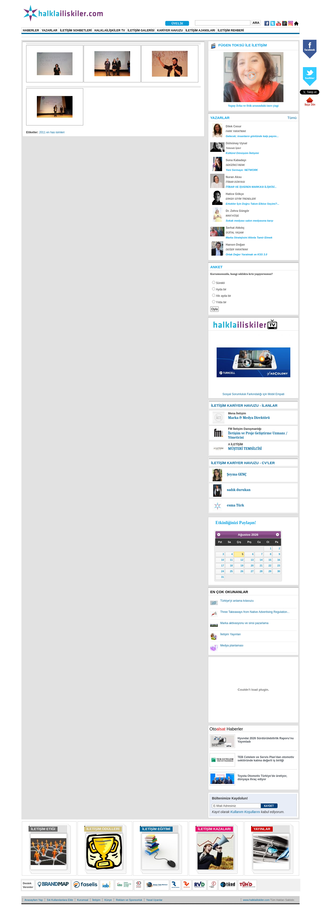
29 (269, 571)
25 (231, 571)
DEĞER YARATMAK (237, 249)
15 (269, 559)
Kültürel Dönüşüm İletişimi (242, 153)
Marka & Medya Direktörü (249, 418)
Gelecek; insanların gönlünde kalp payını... (252, 136)
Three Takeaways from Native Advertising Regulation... (254, 612)
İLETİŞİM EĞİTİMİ (156, 829)
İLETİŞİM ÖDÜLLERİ (103, 829)
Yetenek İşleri (233, 148)
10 (222, 559)
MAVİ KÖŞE (232, 215)
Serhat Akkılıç (235, 227)
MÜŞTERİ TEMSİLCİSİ (245, 449)
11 (231, 559)
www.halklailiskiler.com (256, 899)
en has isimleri (55, 132)
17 (222, 565)
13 (252, 559)
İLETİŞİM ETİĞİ (43, 829)
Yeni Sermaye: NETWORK (242, 170)
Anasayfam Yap (33, 899)
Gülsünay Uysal (236, 143)
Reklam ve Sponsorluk (129, 899)
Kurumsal (82, 899)
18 (231, 565)
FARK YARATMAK (236, 131)
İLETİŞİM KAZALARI (214, 829)
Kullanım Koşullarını (245, 812)
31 (222, 577)
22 (269, 565)
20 (252, 565)
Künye (108, 899)
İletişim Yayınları (230, 634)
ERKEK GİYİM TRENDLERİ (241, 199)
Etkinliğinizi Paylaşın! (235, 522)
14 (261, 559)
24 (222, 571)
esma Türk (235, 505)
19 (241, 565)
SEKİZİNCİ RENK (235, 165)
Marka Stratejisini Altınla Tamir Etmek (249, 237)
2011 (42, 132)
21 (261, 565)
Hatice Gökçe (235, 194)
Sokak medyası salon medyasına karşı (249, 220)
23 (278, 565)
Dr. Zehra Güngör (237, 211)
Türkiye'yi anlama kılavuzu (236, 600)
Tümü (292, 118)
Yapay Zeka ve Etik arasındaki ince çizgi (253, 105)
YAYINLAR (261, 829)
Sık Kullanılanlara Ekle (60, 899)
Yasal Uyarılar (154, 899)
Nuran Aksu (234, 177)
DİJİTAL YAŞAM (234, 232)
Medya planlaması (231, 645)
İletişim (96, 899)
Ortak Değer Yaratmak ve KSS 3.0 (246, 254)
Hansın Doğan (235, 244)
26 (241, 571)
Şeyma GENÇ (237, 474)
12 (241, 559)
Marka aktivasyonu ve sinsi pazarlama (244, 623)
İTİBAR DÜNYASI (235, 182)
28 (261, 571)
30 (278, 571)
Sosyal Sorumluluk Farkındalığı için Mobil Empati (253, 394)
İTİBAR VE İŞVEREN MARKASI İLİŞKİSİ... (251, 186)
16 (278, 559)
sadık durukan (238, 490)
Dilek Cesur (233, 126)
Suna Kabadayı (236, 160)
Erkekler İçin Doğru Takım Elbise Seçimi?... (252, 203)
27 (252, 571)
